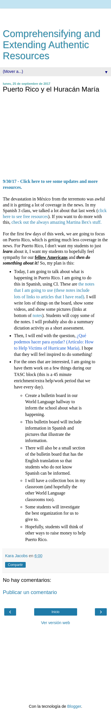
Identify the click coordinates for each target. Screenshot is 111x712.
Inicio (55, 612)
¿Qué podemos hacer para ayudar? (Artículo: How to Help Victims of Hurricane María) (54, 341)
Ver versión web (55, 622)
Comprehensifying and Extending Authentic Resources (52, 44)
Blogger (74, 706)
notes (37, 315)
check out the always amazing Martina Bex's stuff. (57, 222)
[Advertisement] (55, 16)
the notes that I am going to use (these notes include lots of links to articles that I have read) (54, 290)
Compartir (15, 565)
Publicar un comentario (30, 592)
